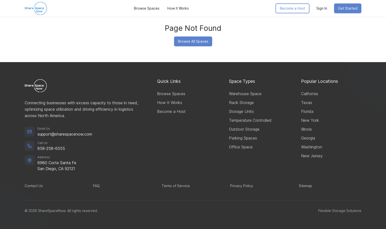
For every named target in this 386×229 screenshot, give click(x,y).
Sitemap (305, 186)
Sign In (321, 8)
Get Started (347, 8)
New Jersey (312, 155)
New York (310, 120)
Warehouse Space (245, 93)
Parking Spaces (243, 138)
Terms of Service (176, 186)
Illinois (306, 129)
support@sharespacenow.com (64, 134)
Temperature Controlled (250, 120)
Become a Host (292, 8)
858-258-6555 (51, 148)
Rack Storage (241, 102)
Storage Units (241, 111)
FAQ (96, 186)
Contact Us (34, 186)
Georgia (308, 138)
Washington (311, 146)
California (309, 93)
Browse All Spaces (193, 41)
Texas (306, 102)
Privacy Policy (241, 186)
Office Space (241, 146)
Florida (307, 111)
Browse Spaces (147, 8)
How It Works (178, 8)
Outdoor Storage (244, 129)
